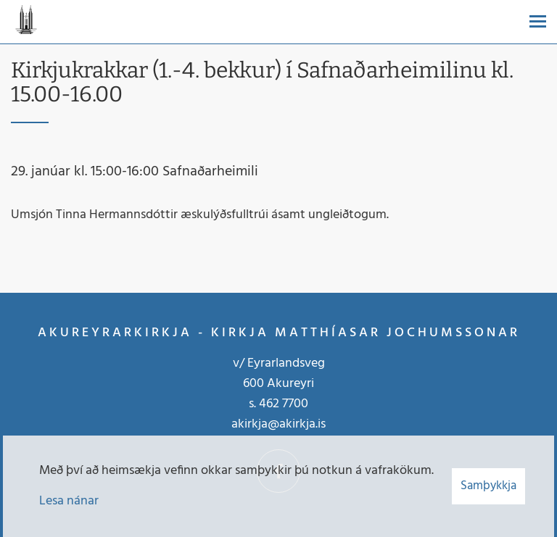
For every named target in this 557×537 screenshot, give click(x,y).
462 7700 (283, 404)
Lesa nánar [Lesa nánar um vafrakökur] (69, 501)
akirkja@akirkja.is (278, 424)
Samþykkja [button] (488, 486)
